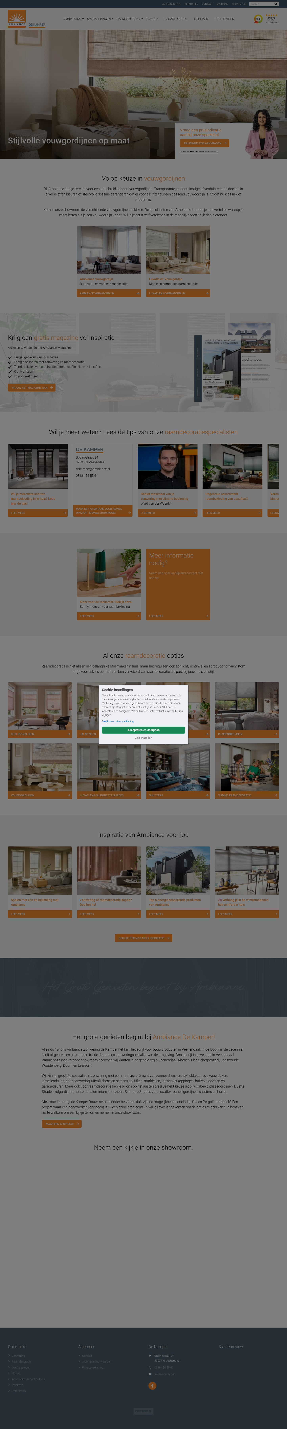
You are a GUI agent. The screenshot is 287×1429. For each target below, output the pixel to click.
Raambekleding (130, 19)
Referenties (224, 19)
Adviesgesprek (171, 4)
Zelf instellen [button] (143, 738)
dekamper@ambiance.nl (93, 469)
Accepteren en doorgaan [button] (143, 730)
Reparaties (191, 4)
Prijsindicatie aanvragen (202, 143)
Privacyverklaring (90, 1367)
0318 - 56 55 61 (87, 476)
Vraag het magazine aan (30, 387)
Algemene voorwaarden (94, 1361)
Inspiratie (201, 19)
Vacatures (238, 4)
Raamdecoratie (19, 1361)
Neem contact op (164, 1374)
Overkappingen (100, 19)
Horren (152, 19)
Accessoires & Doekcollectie (27, 1379)
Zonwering (74, 19)
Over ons (222, 4)
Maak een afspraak (60, 1124)
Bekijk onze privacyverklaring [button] (118, 721)
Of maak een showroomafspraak (199, 151)
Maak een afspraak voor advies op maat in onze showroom (104, 511)
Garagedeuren (176, 19)
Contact (207, 4)
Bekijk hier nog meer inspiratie (141, 938)
